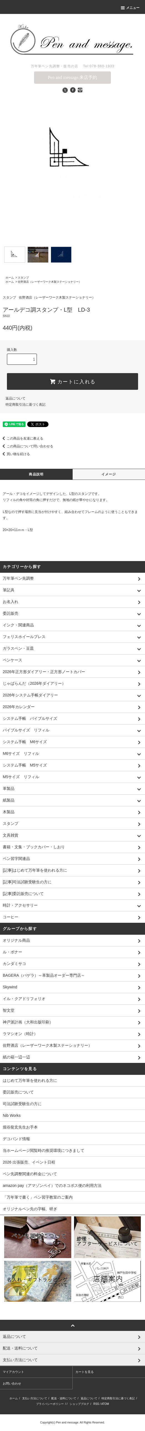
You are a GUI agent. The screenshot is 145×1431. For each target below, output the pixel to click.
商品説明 (36, 474)
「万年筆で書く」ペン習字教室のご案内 (38, 1197)
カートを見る (84, 1371)
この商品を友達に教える (21, 438)
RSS (96, 1403)
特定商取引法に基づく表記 (25, 404)
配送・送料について (63, 1398)
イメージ (108, 474)
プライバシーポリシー (50, 1403)
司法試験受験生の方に (22, 1104)
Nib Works (12, 1115)
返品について (16, 398)
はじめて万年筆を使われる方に (30, 1080)
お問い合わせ (12, 1383)
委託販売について (18, 1092)
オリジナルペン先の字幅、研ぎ (30, 1209)
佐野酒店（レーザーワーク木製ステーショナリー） (50, 281)
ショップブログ (79, 1403)
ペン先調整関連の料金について (30, 1174)
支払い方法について (34, 1398)
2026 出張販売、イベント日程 (29, 1162)
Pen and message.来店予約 (72, 77)
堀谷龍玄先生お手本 (20, 1127)
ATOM (105, 1403)
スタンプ (23, 277)
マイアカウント (13, 1371)
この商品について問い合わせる (26, 446)
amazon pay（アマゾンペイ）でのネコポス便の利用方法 (52, 1185)
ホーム (10, 277)
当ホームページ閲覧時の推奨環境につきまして (43, 1150)
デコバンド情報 (16, 1139)
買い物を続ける (15, 454)
